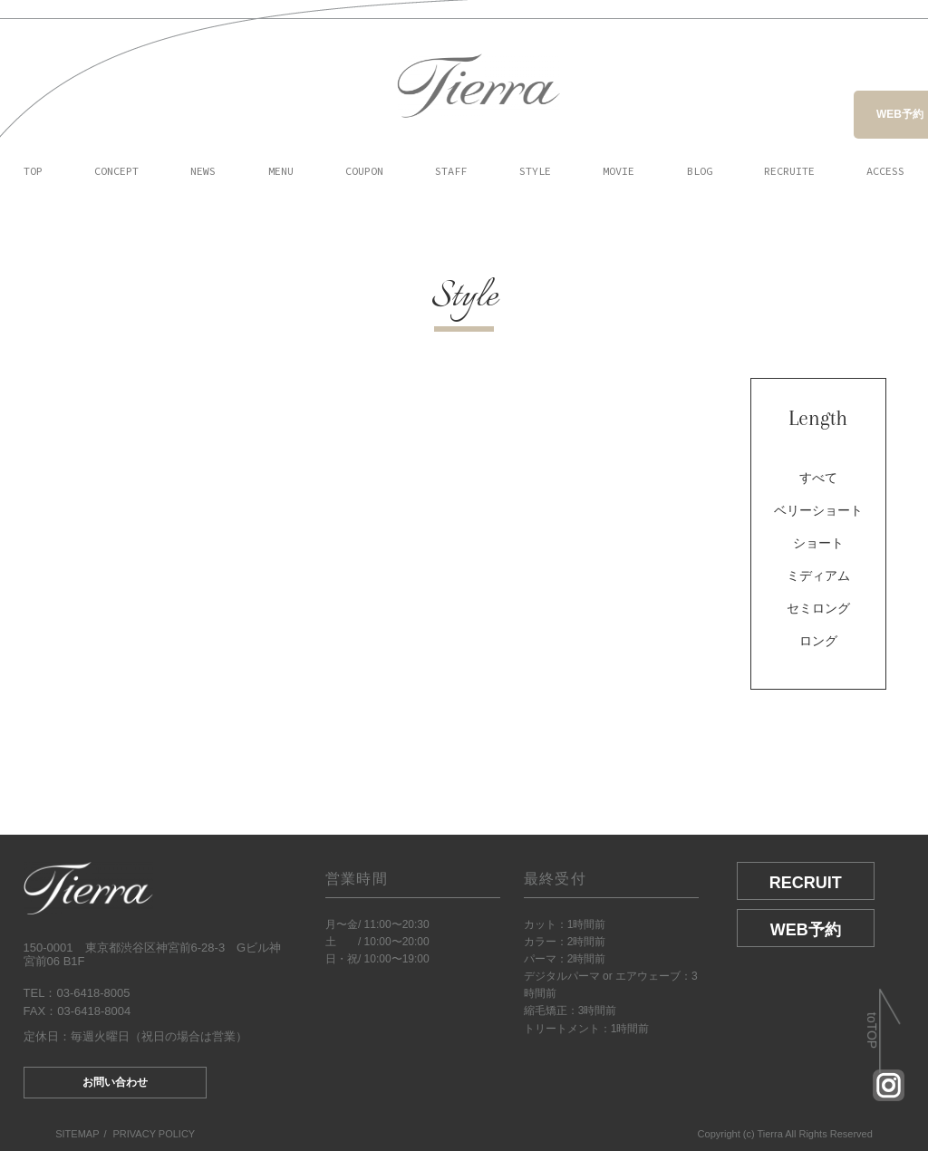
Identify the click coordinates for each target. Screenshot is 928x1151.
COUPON (364, 171)
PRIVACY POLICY (154, 1133)
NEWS (203, 171)
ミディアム (818, 575)
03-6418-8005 (93, 993)
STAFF (451, 171)
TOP (33, 171)
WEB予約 (899, 114)
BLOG (699, 171)
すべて (818, 477)
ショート (818, 543)
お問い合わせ (115, 1082)
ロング (818, 641)
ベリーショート (818, 510)
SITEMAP (77, 1133)
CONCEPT (116, 171)
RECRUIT (805, 883)
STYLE (535, 171)
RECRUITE (789, 171)
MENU (281, 171)
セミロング (818, 608)
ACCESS (885, 171)
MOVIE (618, 171)
